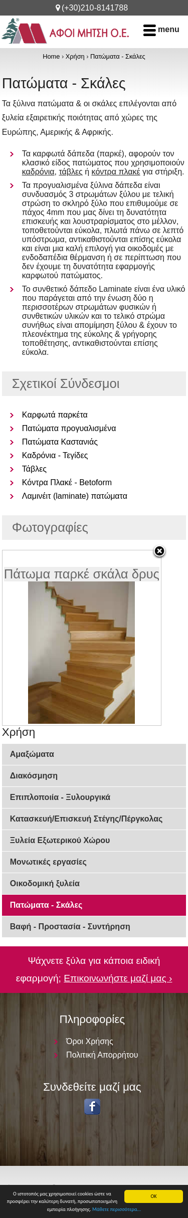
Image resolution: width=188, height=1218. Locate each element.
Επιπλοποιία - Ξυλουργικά (60, 797)
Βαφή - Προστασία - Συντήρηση (70, 926)
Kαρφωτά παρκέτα (55, 415)
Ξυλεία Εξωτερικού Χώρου (60, 840)
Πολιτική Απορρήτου (102, 1055)
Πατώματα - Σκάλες (117, 56)
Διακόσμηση (34, 775)
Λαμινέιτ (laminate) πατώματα (74, 496)
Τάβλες (34, 469)
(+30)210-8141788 (95, 8)
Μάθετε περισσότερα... (116, 1209)
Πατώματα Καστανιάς (60, 442)
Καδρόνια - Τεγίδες (55, 455)
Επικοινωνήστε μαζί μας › (118, 978)
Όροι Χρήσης (89, 1041)
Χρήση (75, 56)
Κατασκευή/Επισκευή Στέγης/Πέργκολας (86, 819)
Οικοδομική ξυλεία (45, 883)
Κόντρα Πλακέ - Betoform (67, 482)
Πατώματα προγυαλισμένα (69, 428)
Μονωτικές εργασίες (48, 862)
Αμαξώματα (32, 754)
